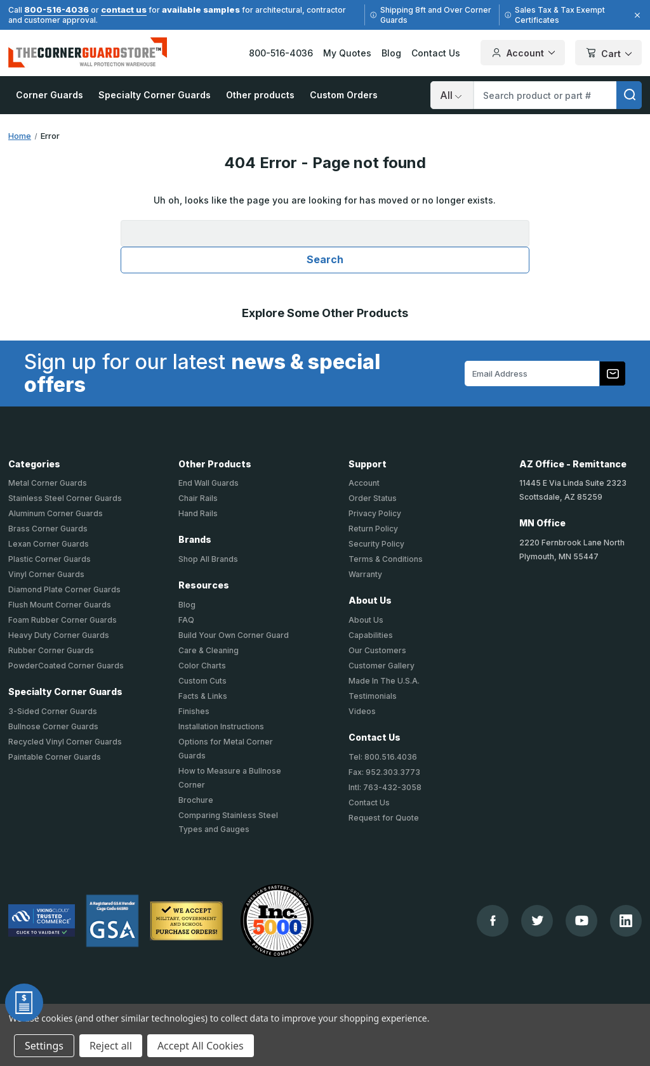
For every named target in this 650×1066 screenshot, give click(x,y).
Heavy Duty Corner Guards (58, 635)
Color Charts (202, 665)
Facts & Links (202, 696)
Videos (362, 711)
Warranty (365, 574)
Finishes (193, 711)
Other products (260, 94)
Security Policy (376, 544)
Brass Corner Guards (48, 528)
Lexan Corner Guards (48, 544)
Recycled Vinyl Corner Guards (65, 741)
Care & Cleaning (208, 650)
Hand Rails (198, 513)
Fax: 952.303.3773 (384, 772)
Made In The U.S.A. (384, 681)
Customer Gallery (381, 665)
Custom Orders (344, 94)
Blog (391, 53)
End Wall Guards (208, 483)
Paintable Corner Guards (54, 757)
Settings (44, 1046)
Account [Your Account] (523, 52)
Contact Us (435, 53)
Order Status (372, 498)
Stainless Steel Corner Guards (65, 498)
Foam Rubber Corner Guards (62, 620)
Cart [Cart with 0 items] (608, 53)
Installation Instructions (221, 726)
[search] (629, 95)
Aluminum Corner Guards (55, 513)
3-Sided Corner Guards (52, 711)
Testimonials (372, 696)
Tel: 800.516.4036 (382, 757)
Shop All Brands (208, 559)
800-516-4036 (56, 9)
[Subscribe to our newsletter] (612, 373)
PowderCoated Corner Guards (66, 665)
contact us (124, 9)
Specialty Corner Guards (154, 94)
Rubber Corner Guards (51, 650)
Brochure (195, 800)
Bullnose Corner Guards (53, 726)
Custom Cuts (202, 681)
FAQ (186, 620)
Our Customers (377, 650)
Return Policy (373, 528)
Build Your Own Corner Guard (233, 635)
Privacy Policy (374, 513)
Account (364, 483)
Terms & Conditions (385, 559)
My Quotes (347, 53)
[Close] (635, 15)
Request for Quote (383, 817)
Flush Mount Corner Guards (59, 604)
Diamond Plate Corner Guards (64, 589)
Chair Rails (198, 498)
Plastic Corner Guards (49, 559)
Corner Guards (49, 94)
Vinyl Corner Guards (46, 574)
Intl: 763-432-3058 (384, 787)
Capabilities (370, 635)
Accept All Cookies (200, 1046)
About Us (365, 620)
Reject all (111, 1046)
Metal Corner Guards (47, 483)
